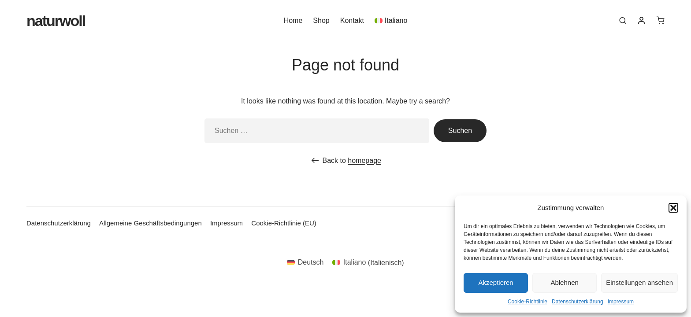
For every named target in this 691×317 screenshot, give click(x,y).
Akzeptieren (495, 282)
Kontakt (352, 20)
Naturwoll (55, 20)
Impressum (621, 302)
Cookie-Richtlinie (527, 302)
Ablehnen (564, 282)
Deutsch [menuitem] (311, 262)
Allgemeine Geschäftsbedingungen (150, 223)
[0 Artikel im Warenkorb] (661, 20)
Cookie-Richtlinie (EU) (283, 223)
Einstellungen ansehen (639, 282)
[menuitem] (391, 20)
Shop (321, 20)
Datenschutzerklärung (577, 302)
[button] (673, 207)
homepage (364, 160)
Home (293, 20)
